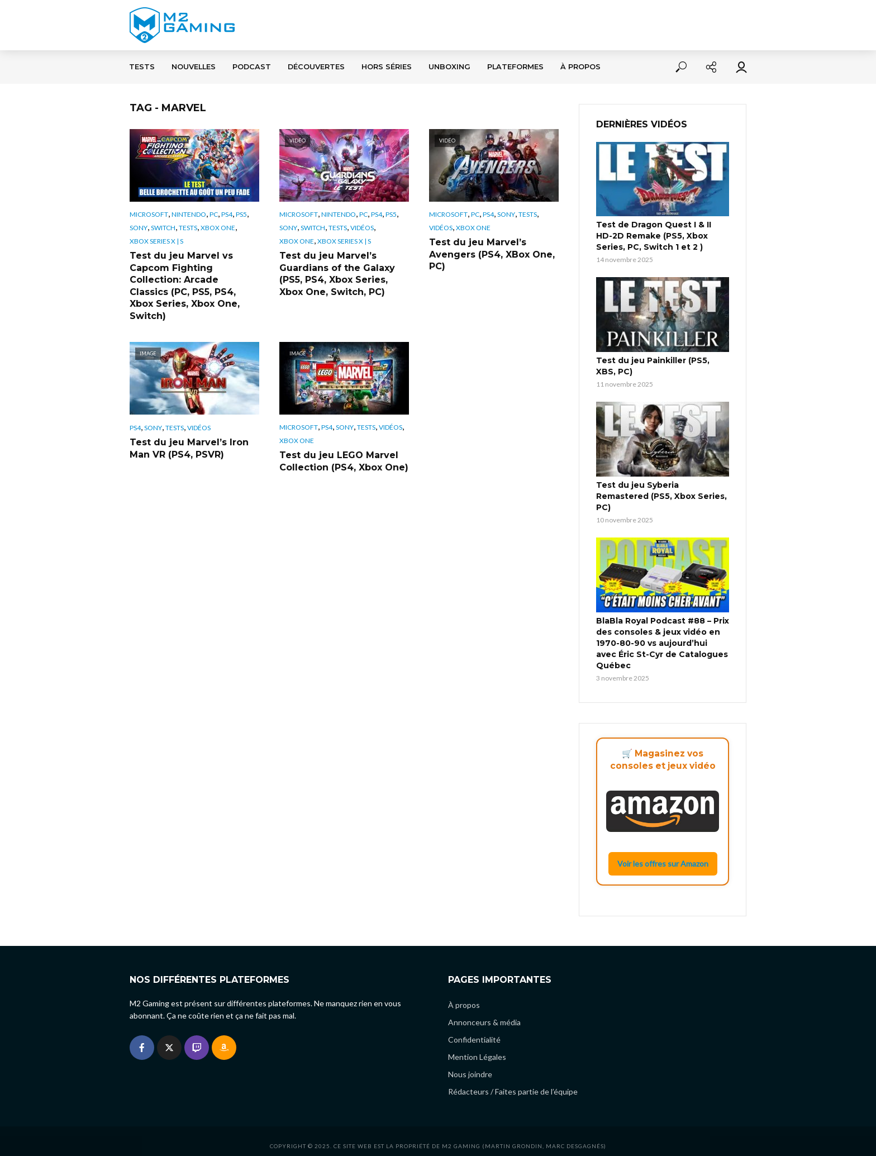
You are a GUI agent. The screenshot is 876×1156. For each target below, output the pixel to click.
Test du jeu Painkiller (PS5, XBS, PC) (653, 366)
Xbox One (218, 227)
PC (214, 214)
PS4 (226, 214)
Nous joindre (470, 1064)
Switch (163, 227)
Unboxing (449, 67)
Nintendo (189, 214)
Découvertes (316, 67)
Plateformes (515, 67)
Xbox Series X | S (156, 241)
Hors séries (386, 67)
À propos (580, 67)
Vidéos (362, 227)
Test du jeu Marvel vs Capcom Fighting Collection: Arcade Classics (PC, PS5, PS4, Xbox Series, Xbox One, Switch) (185, 285)
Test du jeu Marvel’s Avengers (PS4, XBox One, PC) (492, 254)
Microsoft (149, 214)
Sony (138, 227)
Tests (142, 67)
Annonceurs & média (484, 1012)
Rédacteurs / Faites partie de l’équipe (513, 1082)
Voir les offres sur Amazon (662, 863)
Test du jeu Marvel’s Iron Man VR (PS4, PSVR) (189, 448)
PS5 (241, 214)
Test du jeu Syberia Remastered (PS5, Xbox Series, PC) (661, 496)
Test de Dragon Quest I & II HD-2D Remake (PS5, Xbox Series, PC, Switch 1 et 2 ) (653, 236)
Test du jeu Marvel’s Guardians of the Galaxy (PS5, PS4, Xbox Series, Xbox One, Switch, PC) (337, 273)
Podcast (251, 67)
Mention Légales (477, 1047)
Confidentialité (474, 1030)
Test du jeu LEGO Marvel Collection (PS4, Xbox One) (343, 461)
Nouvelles (194, 67)
